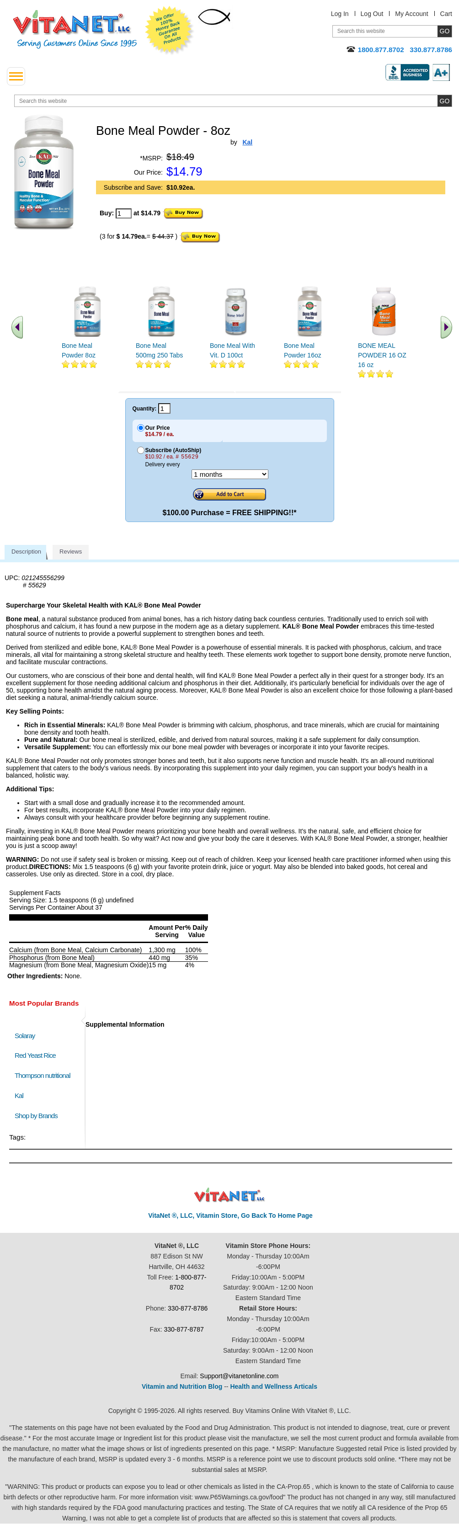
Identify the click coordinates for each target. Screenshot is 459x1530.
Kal (19, 1095)
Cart (446, 13)
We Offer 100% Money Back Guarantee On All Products (169, 30)
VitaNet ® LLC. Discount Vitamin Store (229, 1195)
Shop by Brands (38, 1116)
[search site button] (445, 101)
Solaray (25, 1036)
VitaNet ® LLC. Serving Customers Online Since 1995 (75, 29)
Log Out (372, 13)
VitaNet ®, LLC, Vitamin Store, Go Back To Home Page (230, 1215)
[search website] (233, 101)
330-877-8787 (184, 1329)
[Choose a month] (230, 474)
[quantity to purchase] (124, 213)
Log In (340, 13)
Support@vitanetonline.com (239, 1376)
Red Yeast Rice (35, 1055)
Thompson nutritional (42, 1075)
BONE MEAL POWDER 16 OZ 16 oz (382, 355)
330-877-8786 (188, 1308)
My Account (411, 13)
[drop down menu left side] (16, 76)
